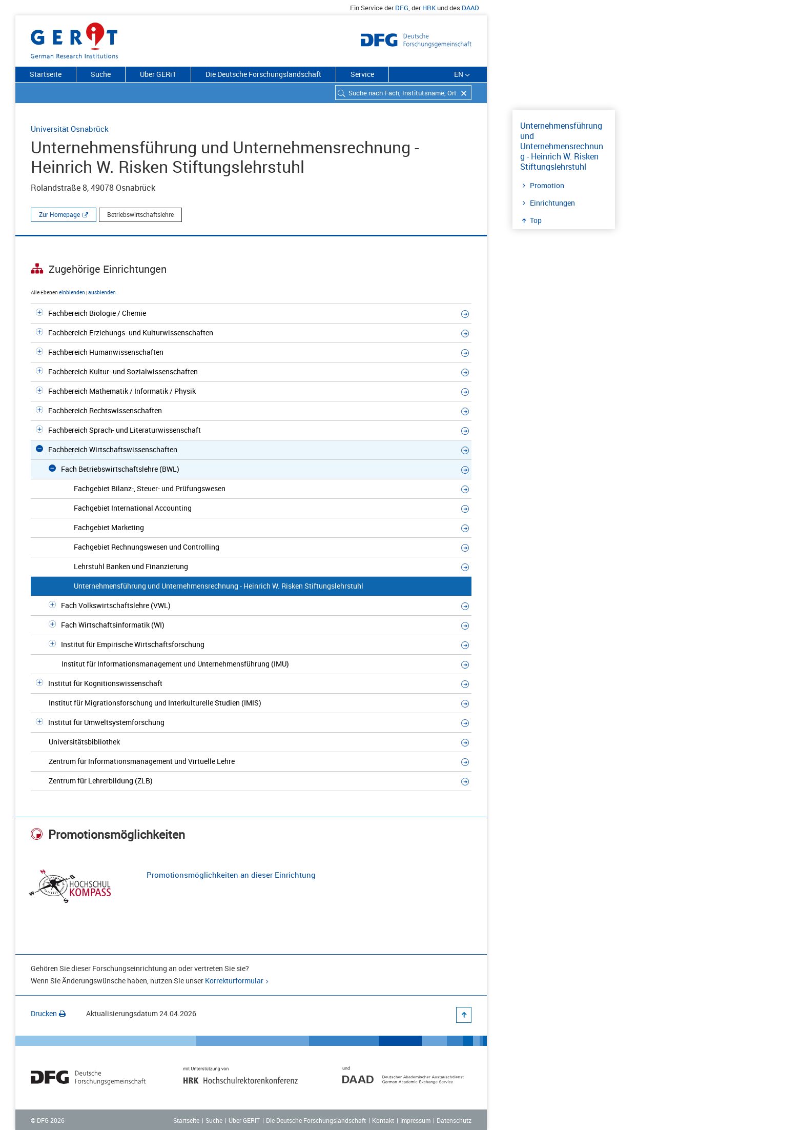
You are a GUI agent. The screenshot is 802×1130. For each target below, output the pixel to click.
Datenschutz (454, 1120)
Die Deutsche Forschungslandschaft (263, 74)
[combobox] (403, 92)
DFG (401, 7)
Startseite (45, 74)
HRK (429, 7)
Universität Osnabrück (70, 129)
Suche (101, 74)
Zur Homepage (59, 214)
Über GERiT (158, 74)
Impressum (415, 1120)
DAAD (470, 7)
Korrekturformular (234, 980)
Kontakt (383, 1120)
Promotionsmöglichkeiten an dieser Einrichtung (231, 875)
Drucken (48, 1013)
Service (362, 74)
